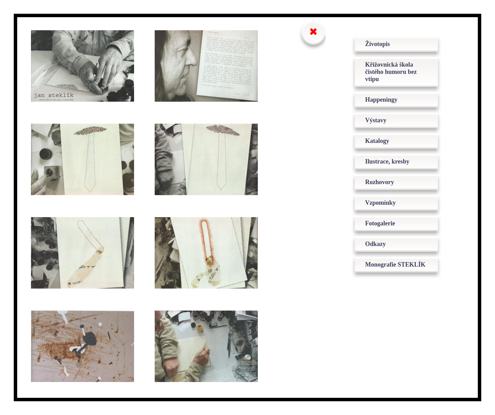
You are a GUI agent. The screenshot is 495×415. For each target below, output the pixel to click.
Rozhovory (379, 182)
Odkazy (375, 243)
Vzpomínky (380, 202)
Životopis (377, 44)
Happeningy (381, 99)
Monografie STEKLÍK (395, 264)
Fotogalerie (380, 223)
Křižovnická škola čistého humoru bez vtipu (391, 71)
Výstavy (375, 120)
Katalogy (377, 140)
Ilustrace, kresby (387, 161)
